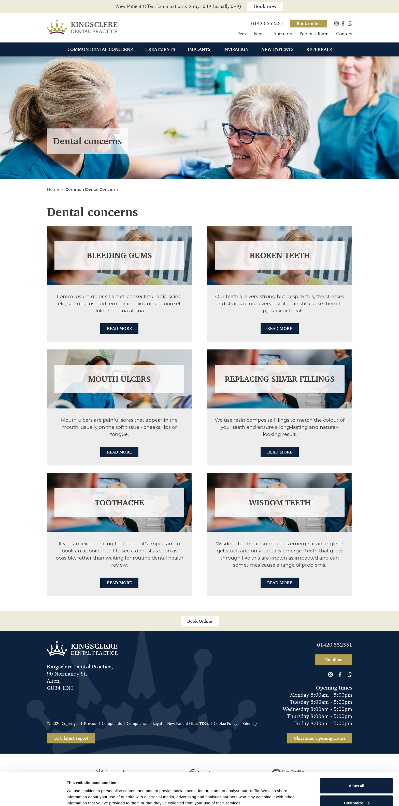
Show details (78, 789)
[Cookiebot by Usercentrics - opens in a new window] (33, 796)
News (260, 34)
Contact (344, 34)
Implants (199, 50)
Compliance (137, 723)
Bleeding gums (119, 255)
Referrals (319, 50)
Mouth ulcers (119, 379)
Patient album (314, 34)
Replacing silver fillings (280, 379)
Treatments (160, 50)
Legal (157, 723)
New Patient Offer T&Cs (188, 723)
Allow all (356, 758)
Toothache (119, 502)
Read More (119, 328)
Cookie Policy (225, 723)
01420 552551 (334, 644)
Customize (356, 775)
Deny (356, 792)
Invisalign (236, 50)
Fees (241, 34)
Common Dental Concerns (100, 50)
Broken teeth (280, 255)
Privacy (90, 723)
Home (53, 189)
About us (282, 34)
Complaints (112, 723)
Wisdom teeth (280, 502)
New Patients (277, 50)
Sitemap (250, 723)
